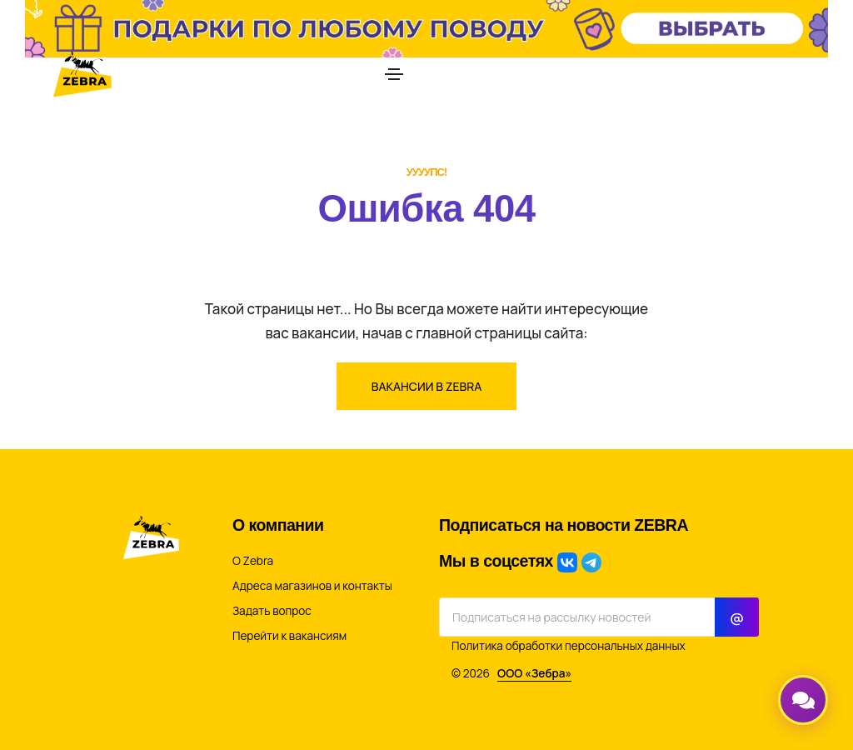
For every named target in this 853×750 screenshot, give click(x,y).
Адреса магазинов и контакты (312, 585)
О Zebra (252, 560)
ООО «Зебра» (534, 673)
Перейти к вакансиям (289, 635)
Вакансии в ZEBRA (427, 386)
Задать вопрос (272, 610)
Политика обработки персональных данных (568, 645)
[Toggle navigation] (394, 74)
